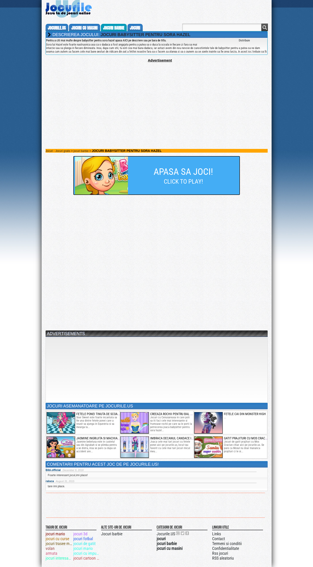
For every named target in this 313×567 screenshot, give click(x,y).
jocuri (135, 28)
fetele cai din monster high (245, 414)
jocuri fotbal (83, 538)
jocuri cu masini (84, 28)
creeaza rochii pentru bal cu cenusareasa (182, 414)
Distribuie (244, 40)
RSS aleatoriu (223, 558)
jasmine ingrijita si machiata (98, 438)
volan (50, 548)
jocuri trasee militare (59, 543)
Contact (218, 538)
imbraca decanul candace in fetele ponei (181, 438)
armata (51, 553)
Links (216, 533)
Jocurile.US (166, 533)
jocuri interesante (59, 558)
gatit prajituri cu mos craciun (247, 438)
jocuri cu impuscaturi (86, 553)
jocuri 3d (80, 533)
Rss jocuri (220, 553)
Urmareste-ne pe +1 (178, 533)
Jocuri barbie (111, 533)
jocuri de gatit (84, 543)
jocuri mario (55, 533)
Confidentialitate (225, 548)
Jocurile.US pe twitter (183, 533)
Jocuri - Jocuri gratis (58, 151)
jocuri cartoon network (86, 558)
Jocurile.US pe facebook (187, 533)
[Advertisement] (157, 94)
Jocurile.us (57, 28)
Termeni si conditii (227, 543)
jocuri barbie (113, 28)
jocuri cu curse (57, 538)
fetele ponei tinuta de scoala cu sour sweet (109, 414)
